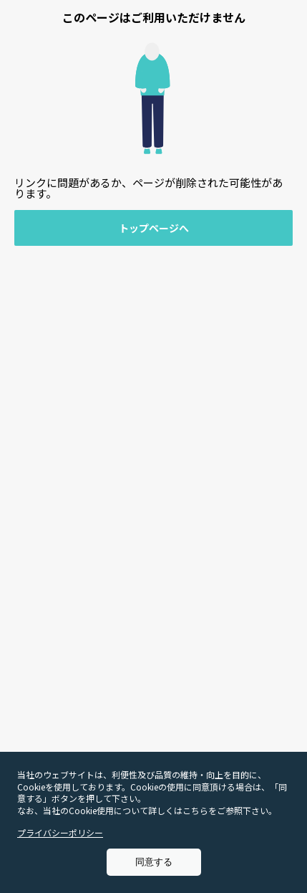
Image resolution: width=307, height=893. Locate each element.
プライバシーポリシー (60, 832)
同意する (153, 861)
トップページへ (154, 228)
